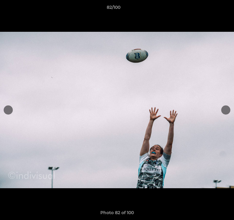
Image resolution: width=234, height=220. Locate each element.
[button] (212, 9)
